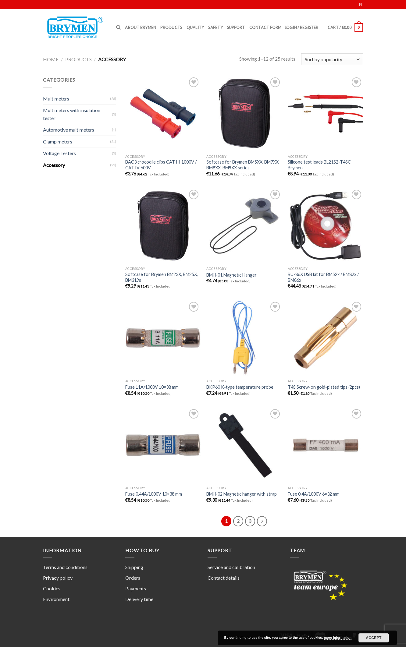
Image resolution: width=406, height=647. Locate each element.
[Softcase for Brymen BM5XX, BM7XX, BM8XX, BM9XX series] (244, 113)
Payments (135, 588)
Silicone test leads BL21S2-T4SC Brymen (319, 164)
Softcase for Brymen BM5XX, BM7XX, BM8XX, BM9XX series (243, 164)
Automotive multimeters (68, 130)
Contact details (224, 578)
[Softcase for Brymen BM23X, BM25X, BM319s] (163, 225)
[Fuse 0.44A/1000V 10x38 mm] (163, 445)
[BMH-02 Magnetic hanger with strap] (244, 445)
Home (51, 59)
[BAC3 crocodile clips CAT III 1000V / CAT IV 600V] (163, 113)
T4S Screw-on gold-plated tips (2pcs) (324, 387)
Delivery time (139, 599)
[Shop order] (332, 59)
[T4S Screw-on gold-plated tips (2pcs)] (325, 338)
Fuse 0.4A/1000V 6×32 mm (314, 494)
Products (171, 27)
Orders (132, 578)
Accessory (54, 165)
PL (361, 4)
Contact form (265, 27)
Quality (195, 27)
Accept (374, 638)
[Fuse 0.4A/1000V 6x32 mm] (325, 445)
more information (337, 637)
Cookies (51, 588)
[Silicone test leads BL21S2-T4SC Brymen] (325, 113)
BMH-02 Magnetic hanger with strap (241, 494)
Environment (56, 599)
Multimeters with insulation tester (71, 114)
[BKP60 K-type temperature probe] (244, 338)
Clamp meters (57, 141)
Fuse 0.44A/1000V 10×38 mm (153, 494)
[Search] (118, 27)
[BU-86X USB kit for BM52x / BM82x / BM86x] (325, 225)
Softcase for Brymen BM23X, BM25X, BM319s (161, 277)
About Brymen (140, 27)
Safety (215, 27)
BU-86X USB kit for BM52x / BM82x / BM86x (323, 277)
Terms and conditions (65, 567)
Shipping (134, 567)
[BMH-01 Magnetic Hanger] (244, 225)
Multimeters (56, 98)
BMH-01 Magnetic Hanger (231, 275)
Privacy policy (58, 578)
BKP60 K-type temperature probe (239, 387)
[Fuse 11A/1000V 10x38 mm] (163, 338)
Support (236, 27)
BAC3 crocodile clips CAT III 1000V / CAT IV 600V (161, 164)
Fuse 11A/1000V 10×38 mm (152, 387)
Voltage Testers (59, 153)
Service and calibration (231, 567)
